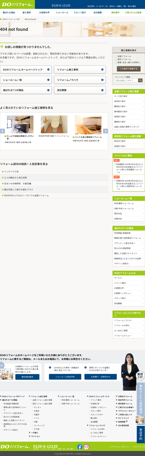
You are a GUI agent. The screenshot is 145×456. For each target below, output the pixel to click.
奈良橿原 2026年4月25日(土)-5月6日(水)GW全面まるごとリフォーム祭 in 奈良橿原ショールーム (129, 168)
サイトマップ (123, 418)
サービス (118, 277)
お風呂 (36, 411)
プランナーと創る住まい (124, 243)
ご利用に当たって (125, 414)
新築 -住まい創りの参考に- (127, 62)
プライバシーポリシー (127, 411)
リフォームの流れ (121, 325)
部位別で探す (120, 141)
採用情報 (122, 421)
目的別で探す (120, 101)
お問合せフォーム (125, 396)
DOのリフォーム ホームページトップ (26, 69)
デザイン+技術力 (121, 263)
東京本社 (118, 213)
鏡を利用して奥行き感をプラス (18, 189)
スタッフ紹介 (120, 298)
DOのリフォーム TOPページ (13, 396)
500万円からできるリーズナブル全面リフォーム (26, 195)
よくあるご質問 (121, 330)
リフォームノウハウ (80, 80)
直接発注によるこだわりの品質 (127, 258)
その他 (36, 429)
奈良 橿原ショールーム (124, 203)
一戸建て (34, 432)
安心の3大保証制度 (122, 248)
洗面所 (36, 414)
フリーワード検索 (122, 77)
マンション (35, 436)
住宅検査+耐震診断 (122, 233)
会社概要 (80, 90)
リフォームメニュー (122, 335)
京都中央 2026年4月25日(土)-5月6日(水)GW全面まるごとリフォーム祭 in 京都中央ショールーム (129, 184)
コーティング (39, 425)
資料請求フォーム (125, 403)
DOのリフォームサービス (99, 396)
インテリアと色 (11, 171)
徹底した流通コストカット (125, 253)
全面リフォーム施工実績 (126, 91)
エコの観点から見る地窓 (15, 177)
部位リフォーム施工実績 (42, 403)
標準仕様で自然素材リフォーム (127, 238)
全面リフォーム (123, 56)
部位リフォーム (123, 59)
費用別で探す (120, 106)
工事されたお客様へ (126, 407)
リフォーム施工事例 (80, 69)
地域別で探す (120, 116)
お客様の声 (119, 288)
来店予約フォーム (125, 400)
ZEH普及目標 (123, 425)
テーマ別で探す (121, 96)
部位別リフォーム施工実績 (127, 136)
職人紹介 (94, 418)
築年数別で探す (121, 111)
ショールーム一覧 (26, 80)
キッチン (37, 407)
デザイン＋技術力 (11, 430)
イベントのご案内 (123, 155)
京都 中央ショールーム (124, 208)
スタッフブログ (97, 414)
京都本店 (118, 218)
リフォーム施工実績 (39, 396)
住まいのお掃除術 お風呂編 (17, 183)
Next (105, 131)
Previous (2, 131)
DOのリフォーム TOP (11, 19)
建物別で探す (120, 121)
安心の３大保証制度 (12, 416)
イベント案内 (120, 283)
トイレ (36, 418)
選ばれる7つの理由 (26, 90)
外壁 (36, 421)
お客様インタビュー (122, 293)
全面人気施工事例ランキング (126, 126)
